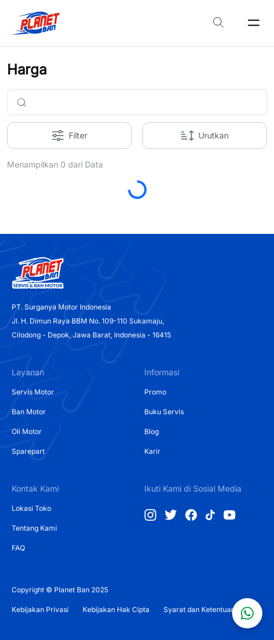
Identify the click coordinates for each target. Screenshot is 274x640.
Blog (151, 431)
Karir (152, 451)
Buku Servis (164, 411)
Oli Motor (27, 431)
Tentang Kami (34, 528)
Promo (155, 391)
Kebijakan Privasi (40, 609)
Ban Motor (29, 411)
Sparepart (28, 451)
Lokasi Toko (31, 508)
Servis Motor (33, 391)
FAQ (18, 547)
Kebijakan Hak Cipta (116, 609)
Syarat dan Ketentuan (199, 609)
